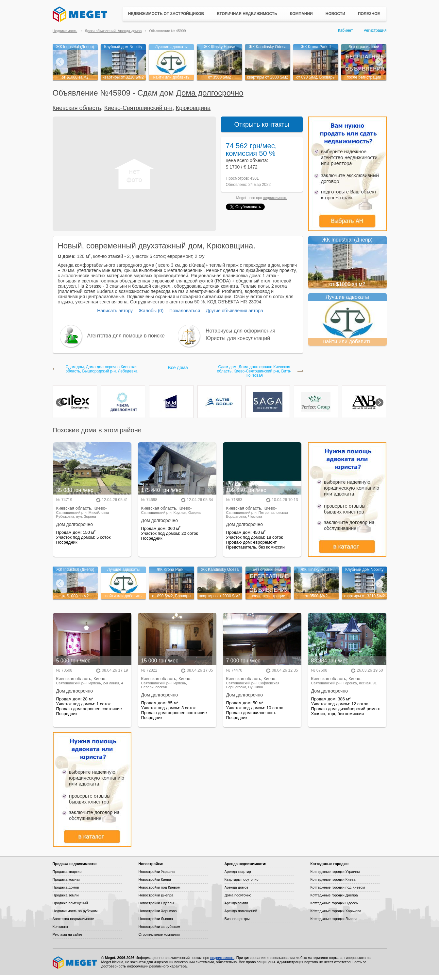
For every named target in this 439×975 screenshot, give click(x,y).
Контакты (60, 927)
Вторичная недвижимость (247, 13)
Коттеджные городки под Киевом (338, 887)
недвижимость (275, 198)
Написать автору (115, 310)
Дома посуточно (238, 895)
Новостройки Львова (156, 919)
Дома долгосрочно (210, 92)
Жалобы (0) (151, 310)
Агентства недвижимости (73, 919)
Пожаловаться (184, 310)
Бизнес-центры (237, 919)
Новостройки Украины (157, 872)
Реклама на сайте (67, 934)
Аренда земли (236, 903)
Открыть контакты (261, 124)
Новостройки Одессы (156, 903)
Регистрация (374, 30)
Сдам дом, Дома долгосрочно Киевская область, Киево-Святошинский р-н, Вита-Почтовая (254, 371)
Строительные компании (159, 934)
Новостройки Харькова (158, 911)
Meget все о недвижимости (75, 962)
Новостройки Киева (155, 879)
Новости (335, 13)
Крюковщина (193, 108)
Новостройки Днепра (156, 895)
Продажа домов (66, 887)
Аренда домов (236, 887)
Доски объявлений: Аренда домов (113, 31)
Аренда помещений (241, 911)
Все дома (178, 367)
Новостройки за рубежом (159, 927)
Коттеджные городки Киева (333, 879)
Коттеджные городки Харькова (336, 911)
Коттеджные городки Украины (335, 872)
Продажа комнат (66, 879)
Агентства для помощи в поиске (126, 335)
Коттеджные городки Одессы (335, 903)
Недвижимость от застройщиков (166, 13)
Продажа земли (66, 895)
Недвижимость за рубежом (75, 911)
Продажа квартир (67, 872)
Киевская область (77, 108)
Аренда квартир (238, 872)
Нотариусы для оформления (240, 331)
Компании (301, 13)
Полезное (369, 13)
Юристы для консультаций (238, 338)
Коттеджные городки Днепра (334, 895)
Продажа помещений (70, 903)
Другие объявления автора (234, 310)
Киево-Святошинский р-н (138, 108)
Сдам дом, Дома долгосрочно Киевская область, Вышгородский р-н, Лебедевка (101, 369)
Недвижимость (65, 31)
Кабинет (345, 30)
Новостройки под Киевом (159, 887)
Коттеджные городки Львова (334, 919)
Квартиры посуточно (242, 879)
